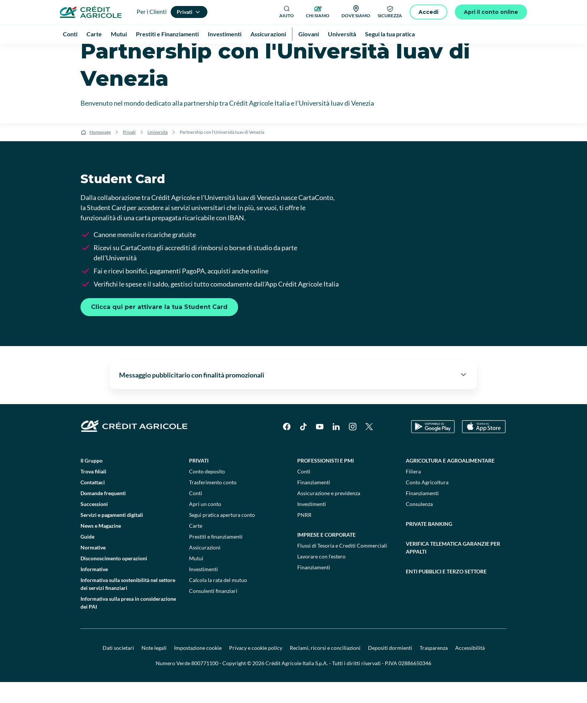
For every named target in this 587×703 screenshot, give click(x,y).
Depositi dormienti (390, 669)
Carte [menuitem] (94, 33)
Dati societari (118, 669)
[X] (369, 447)
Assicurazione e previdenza (328, 514)
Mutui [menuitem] (119, 33)
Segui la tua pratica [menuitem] (390, 33)
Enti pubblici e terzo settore (446, 592)
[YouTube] (319, 447)
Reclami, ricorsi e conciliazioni (325, 669)
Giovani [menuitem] (308, 33)
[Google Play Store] (433, 447)
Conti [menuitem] (70, 33)
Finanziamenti (313, 503)
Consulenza (419, 525)
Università (157, 153)
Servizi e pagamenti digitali (111, 536)
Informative (94, 590)
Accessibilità (470, 669)
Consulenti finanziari (213, 612)
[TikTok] (303, 447)
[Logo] (91, 12)
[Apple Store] (484, 447)
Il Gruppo (91, 481)
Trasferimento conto (213, 503)
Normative (93, 568)
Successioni (94, 525)
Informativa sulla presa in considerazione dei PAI (128, 623)
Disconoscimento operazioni (113, 579)
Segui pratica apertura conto (222, 536)
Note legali (154, 669)
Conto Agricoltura (427, 503)
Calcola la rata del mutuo (218, 601)
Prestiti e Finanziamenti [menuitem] (167, 33)
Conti (195, 514)
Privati (129, 153)
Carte (195, 546)
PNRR (304, 536)
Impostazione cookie (198, 669)
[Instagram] (352, 447)
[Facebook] (286, 447)
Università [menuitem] (342, 33)
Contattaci (92, 503)
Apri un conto (205, 525)
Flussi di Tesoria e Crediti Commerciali (342, 566)
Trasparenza (434, 669)
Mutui (196, 579)
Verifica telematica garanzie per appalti (453, 568)
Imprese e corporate (326, 555)
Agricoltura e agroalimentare (450, 481)
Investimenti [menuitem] (224, 33)
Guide (87, 557)
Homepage (100, 153)
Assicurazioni (204, 568)
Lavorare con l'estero (321, 577)
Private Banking (429, 545)
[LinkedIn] (336, 447)
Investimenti (203, 590)
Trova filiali (93, 492)
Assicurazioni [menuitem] (268, 33)
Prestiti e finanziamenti (216, 557)
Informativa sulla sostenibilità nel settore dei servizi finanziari (127, 605)
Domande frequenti (103, 514)
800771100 (204, 684)
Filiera (413, 492)
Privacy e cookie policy (255, 669)
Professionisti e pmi (325, 481)
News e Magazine (100, 546)
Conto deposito (207, 492)
